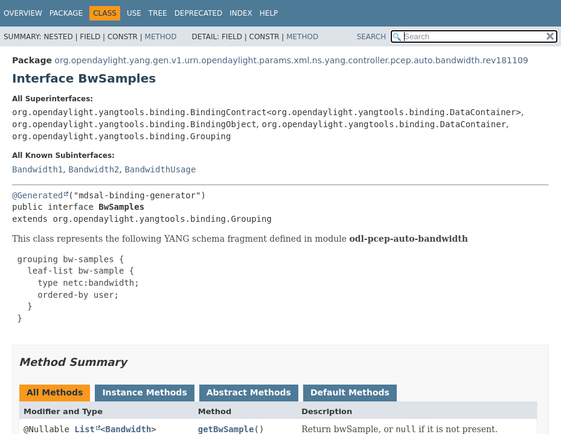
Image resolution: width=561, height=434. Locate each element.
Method (161, 37)
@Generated (37, 195)
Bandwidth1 (37, 169)
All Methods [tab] (55, 392)
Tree (158, 13)
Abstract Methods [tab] (249, 392)
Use (134, 13)
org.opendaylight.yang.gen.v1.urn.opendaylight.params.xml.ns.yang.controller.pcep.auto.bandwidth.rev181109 (291, 60)
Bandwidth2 (93, 169)
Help (269, 13)
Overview (23, 13)
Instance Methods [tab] (144, 392)
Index (240, 13)
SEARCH (371, 37)
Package (66, 13)
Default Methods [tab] (349, 392)
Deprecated (199, 13)
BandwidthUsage (160, 169)
